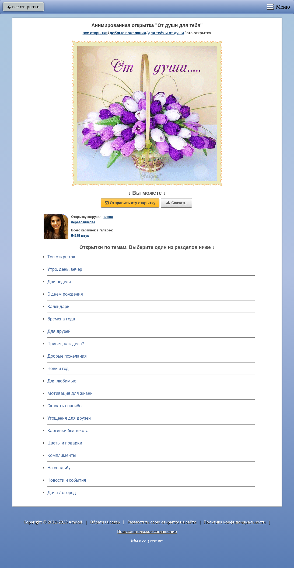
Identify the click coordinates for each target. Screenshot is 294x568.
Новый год (58, 368)
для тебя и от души (166, 33)
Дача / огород (61, 492)
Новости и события (66, 480)
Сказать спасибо (64, 405)
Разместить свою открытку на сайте (161, 522)
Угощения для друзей (69, 418)
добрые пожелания (128, 33)
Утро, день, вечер (64, 269)
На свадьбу (59, 467)
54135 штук (80, 236)
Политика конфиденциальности (234, 522)
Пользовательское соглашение (147, 531)
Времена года (61, 318)
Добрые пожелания (67, 356)
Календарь (58, 306)
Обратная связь (105, 522)
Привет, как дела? (65, 343)
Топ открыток (61, 256)
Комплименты (61, 455)
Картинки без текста (68, 430)
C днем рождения (65, 294)
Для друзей (59, 331)
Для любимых (61, 381)
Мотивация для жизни (70, 393)
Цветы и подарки (64, 443)
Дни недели (59, 281)
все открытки (23, 6)
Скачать (176, 203)
